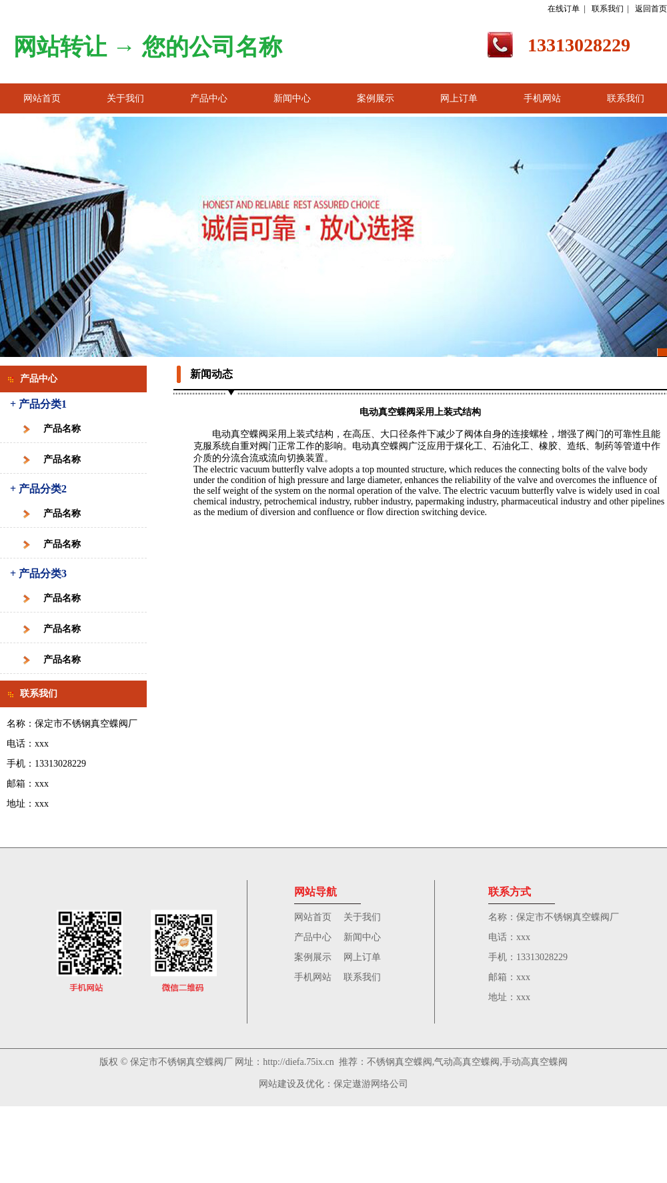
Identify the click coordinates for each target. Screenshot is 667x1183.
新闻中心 (292, 98)
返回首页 (651, 8)
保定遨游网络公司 (371, 1084)
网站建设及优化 (291, 1084)
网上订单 (459, 98)
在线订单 (564, 8)
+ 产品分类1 (38, 404)
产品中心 (208, 98)
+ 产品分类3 (38, 573)
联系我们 (608, 8)
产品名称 (62, 429)
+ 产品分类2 (38, 488)
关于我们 (125, 98)
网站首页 (42, 98)
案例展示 (375, 98)
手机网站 (542, 98)
